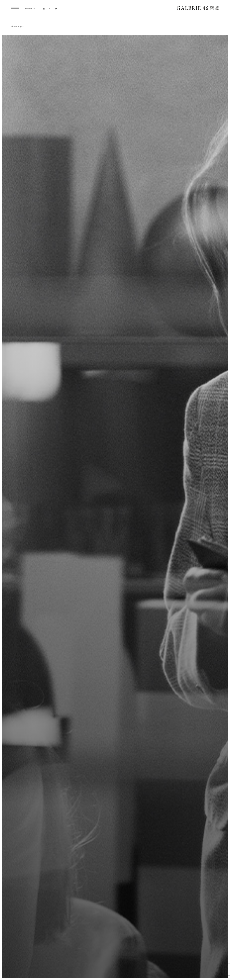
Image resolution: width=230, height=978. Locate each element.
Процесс (19, 26)
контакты (30, 8)
